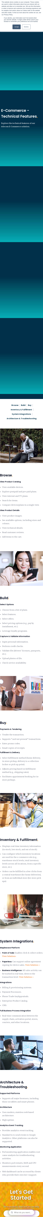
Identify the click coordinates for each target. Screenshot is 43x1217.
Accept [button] (16, 27)
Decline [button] (26, 27)
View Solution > (32, 965)
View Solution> (9, 956)
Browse (14, 405)
